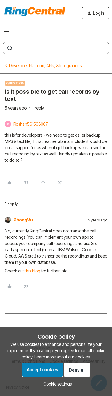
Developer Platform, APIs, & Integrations (45, 65)
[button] (6, 33)
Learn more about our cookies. (62, 356)
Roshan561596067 (30, 124)
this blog (32, 270)
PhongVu (23, 219)
